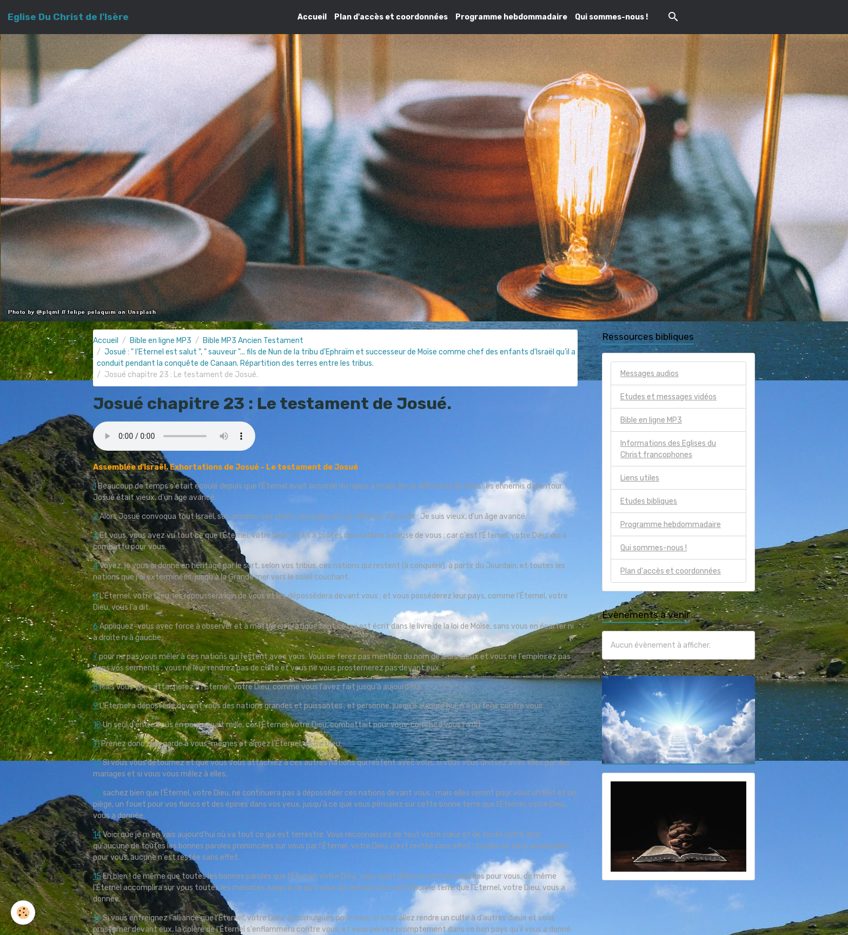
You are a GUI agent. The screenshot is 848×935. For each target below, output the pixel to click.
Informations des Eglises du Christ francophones (668, 449)
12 (97, 762)
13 (97, 793)
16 (97, 918)
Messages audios (649, 373)
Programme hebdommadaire (511, 17)
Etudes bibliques (648, 501)
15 (97, 876)
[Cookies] (23, 912)
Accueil (312, 17)
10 (97, 724)
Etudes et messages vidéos (668, 396)
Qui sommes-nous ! (611, 17)
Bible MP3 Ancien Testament (253, 340)
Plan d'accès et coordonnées (391, 17)
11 (96, 743)
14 (97, 834)
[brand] (68, 17)
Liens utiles (639, 478)
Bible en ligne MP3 (160, 340)
